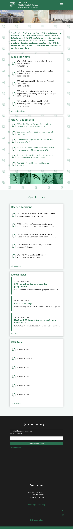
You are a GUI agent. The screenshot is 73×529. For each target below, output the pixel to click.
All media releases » (19, 111)
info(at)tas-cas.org (36, 505)
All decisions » (17, 266)
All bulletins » (17, 404)
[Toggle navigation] (61, 5)
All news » (15, 333)
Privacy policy (36, 520)
